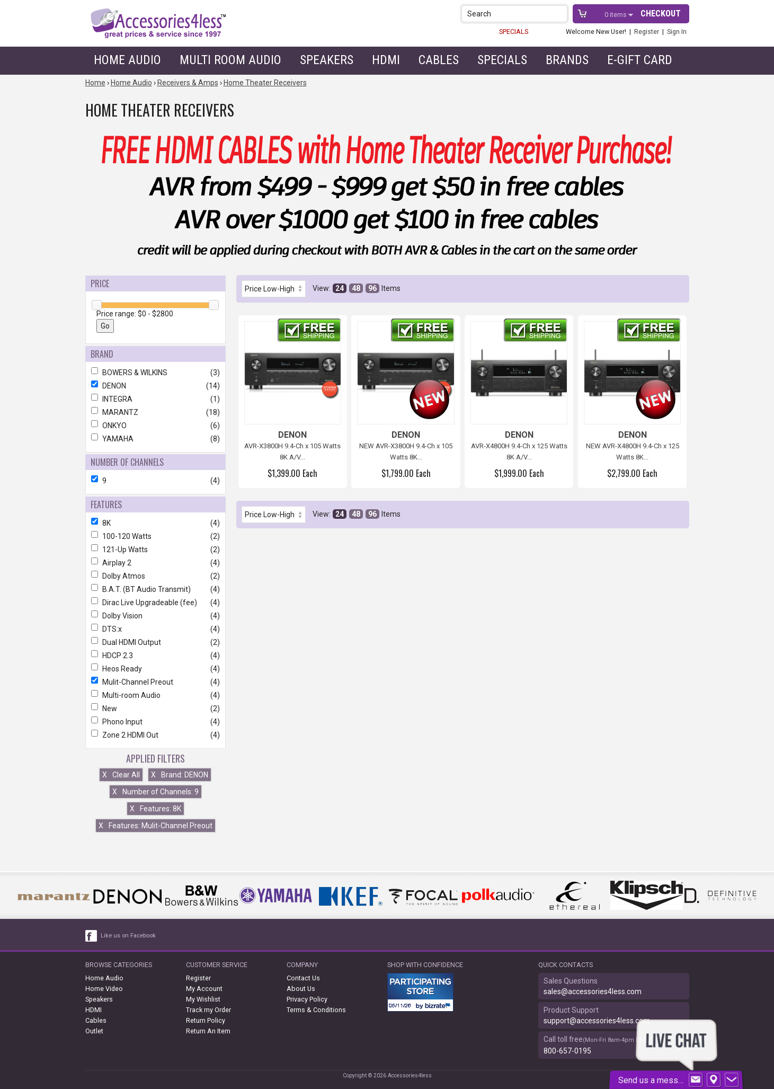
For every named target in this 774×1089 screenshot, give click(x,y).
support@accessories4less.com (597, 1020)
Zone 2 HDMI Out (155, 735)
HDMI (386, 59)
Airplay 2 (155, 562)
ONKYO (155, 425)
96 (372, 288)
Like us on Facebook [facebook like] (128, 935)
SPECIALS (513, 32)
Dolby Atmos (155, 576)
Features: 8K (155, 808)
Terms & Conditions (316, 1010)
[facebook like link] (91, 935)
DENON (155, 385)
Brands (567, 59)
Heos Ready (155, 668)
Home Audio (127, 59)
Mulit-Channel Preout (155, 682)
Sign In (677, 32)
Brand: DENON (179, 775)
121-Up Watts (155, 549)
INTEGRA (155, 399)
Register (646, 32)
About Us (301, 989)
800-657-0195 (567, 1051)
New (155, 708)
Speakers (326, 59)
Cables (439, 59)
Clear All (121, 775)
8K (155, 523)
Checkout (660, 13)
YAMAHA (155, 438)
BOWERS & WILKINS (155, 372)
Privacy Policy (307, 999)
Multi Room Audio (230, 59)
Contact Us (303, 978)
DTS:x (155, 629)
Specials (502, 59)
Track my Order (208, 1010)
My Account (204, 989)
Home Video (104, 989)
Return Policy (205, 1020)
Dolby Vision (155, 615)
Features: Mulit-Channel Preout (155, 825)
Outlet (94, 1031)
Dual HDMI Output (155, 642)
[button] (560, 13)
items (616, 15)
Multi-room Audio (155, 695)
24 (339, 288)
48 (356, 288)
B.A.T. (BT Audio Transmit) (155, 589)
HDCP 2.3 (155, 655)
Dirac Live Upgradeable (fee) (155, 602)
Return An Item (208, 1031)
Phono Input (155, 721)
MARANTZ (155, 412)
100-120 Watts (155, 536)
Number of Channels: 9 (155, 791)
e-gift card (639, 59)
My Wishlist (203, 999)
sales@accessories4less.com (593, 991)
